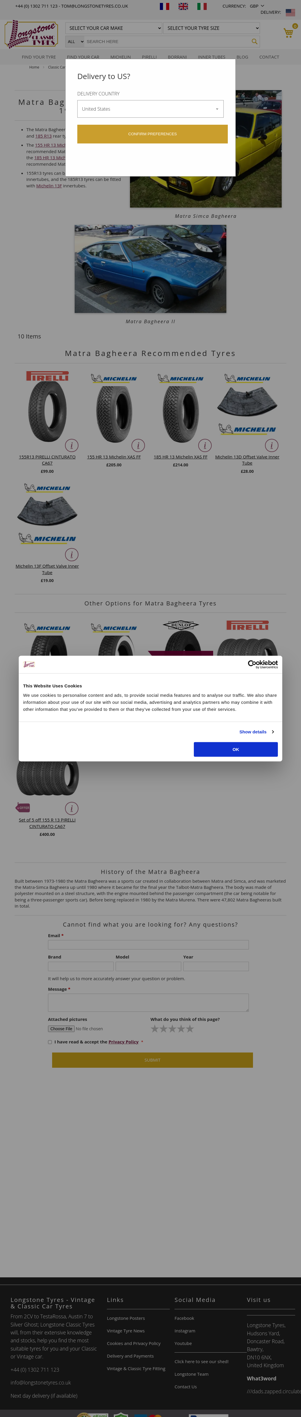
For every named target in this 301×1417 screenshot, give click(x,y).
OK (235, 749)
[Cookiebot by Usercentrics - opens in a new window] (252, 664)
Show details (253, 731)
